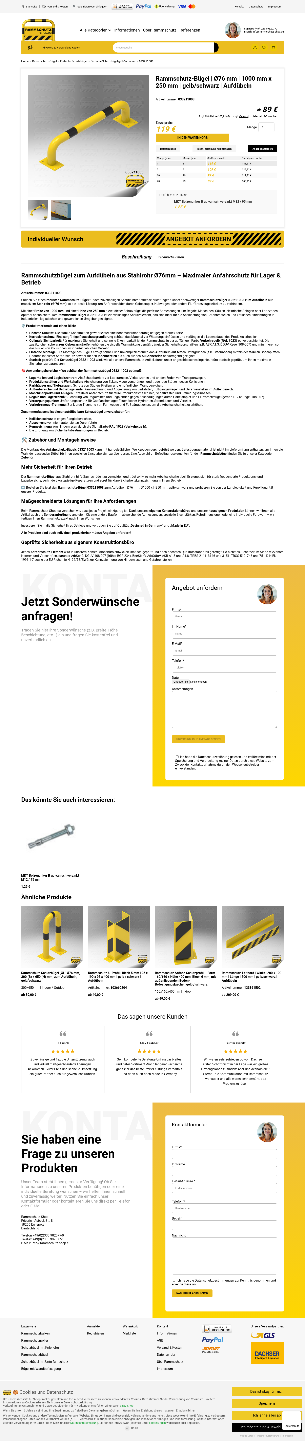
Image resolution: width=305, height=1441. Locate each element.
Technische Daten (171, 257)
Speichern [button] (267, 1403)
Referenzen (190, 30)
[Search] (160, 47)
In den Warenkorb (253, 127)
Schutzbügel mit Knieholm (40, 1348)
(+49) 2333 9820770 (266, 28)
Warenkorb (130, 1327)
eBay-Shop (127, 1405)
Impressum (165, 1370)
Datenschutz (166, 1356)
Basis (131, 1428)
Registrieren (95, 1334)
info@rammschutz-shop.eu (268, 31)
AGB (160, 1341)
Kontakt (162, 1327)
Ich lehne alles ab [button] (267, 1415)
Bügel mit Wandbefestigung (41, 1370)
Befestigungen (170, 140)
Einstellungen (157, 1422)
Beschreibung (136, 257)
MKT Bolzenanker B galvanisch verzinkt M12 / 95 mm (213, 193)
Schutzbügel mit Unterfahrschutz (44, 1363)
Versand (243, 116)
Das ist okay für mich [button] (267, 1391)
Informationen (127, 30)
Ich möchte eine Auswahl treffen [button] (267, 1427)
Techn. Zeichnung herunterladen (214, 140)
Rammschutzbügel (34, 1356)
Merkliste (129, 1334)
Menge (200, 127)
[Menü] (298, 1413)
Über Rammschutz (159, 30)
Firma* (177, 609)
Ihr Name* (179, 626)
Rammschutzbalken (35, 1334)
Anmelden (94, 1327)
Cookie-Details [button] (247, 1436)
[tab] (136, 258)
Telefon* (178, 661)
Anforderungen (182, 689)
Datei (175, 678)
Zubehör (27, 457)
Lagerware (28, 1327)
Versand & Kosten (169, 1348)
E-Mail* (177, 644)
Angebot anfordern (260, 140)
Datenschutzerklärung (213, 757)
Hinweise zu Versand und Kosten (61, 47)
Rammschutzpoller (34, 1341)
